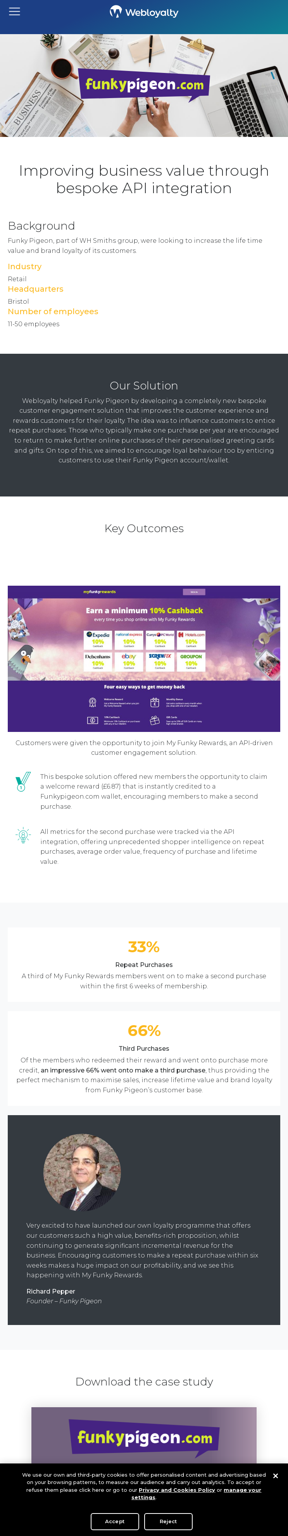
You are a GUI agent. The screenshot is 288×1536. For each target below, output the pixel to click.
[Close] (275, 1477)
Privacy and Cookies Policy (177, 1492)
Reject (168, 1523)
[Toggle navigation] (14, 11)
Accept (114, 1523)
